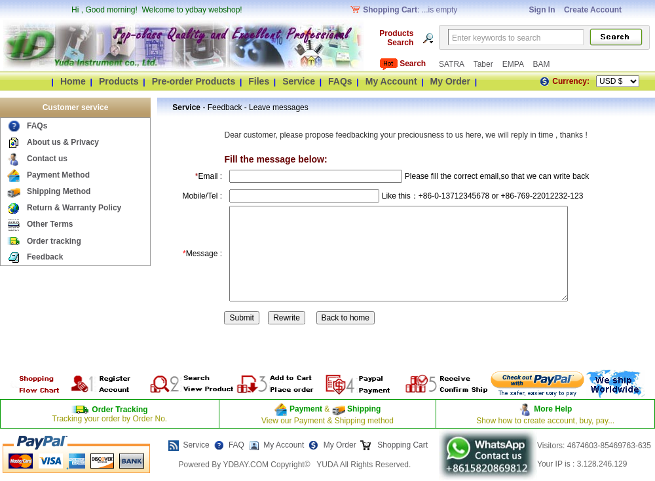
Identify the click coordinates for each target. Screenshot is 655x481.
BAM (541, 64)
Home (73, 81)
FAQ (236, 445)
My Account (391, 81)
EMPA (514, 64)
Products (119, 81)
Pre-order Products (194, 81)
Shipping (363, 409)
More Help (553, 409)
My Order (450, 81)
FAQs (340, 81)
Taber (484, 64)
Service (298, 81)
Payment (306, 409)
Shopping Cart (401, 445)
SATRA (452, 64)
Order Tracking (119, 409)
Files (258, 81)
